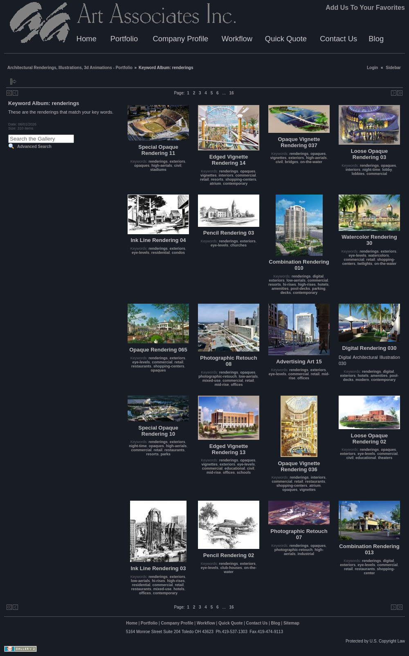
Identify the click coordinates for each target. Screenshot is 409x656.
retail (204, 179)
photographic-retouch (217, 376)
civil (178, 165)
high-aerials (161, 165)
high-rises (307, 284)
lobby (387, 170)
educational (235, 468)
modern (362, 380)
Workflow (237, 38)
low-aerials (296, 280)
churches (238, 245)
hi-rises (289, 284)
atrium (215, 183)
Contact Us (338, 38)
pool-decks (300, 289)
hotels (323, 284)
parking (319, 289)
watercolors (379, 255)
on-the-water (311, 162)
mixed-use (211, 380)
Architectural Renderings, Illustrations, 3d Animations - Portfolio (70, 67)
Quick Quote (286, 38)
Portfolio (124, 38)
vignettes (208, 175)
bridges (292, 162)
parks (166, 454)
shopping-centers (240, 179)
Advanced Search (34, 146)
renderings (158, 161)
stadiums (158, 170)
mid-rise (221, 385)
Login (372, 67)
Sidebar (393, 67)
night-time (371, 170)
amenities (280, 289)
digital (318, 276)
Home (86, 38)
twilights (365, 264)
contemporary (235, 183)
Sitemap (291, 623)
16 (231, 93)
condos (178, 253)
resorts (217, 179)
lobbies (358, 174)
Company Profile (180, 38)
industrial (306, 554)
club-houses (231, 568)
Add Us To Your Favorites (365, 7)
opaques (141, 165)
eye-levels (140, 253)
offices (237, 385)
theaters (385, 458)
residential (160, 253)
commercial (246, 175)
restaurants (141, 366)
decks (286, 293)
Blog (376, 38)
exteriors (177, 161)
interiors (225, 175)
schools (244, 472)
